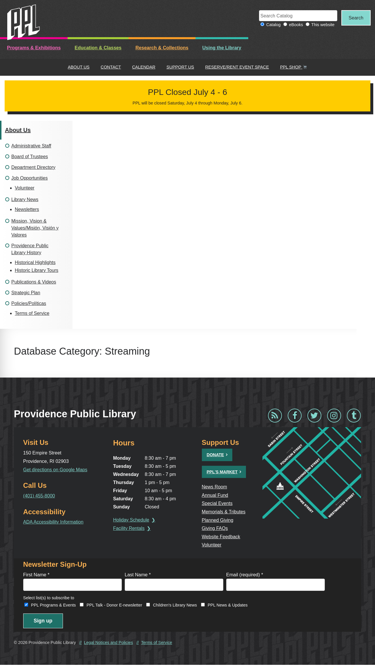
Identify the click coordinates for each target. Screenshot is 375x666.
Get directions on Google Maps (55, 469)
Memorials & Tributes (224, 512)
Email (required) (244, 574)
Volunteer (25, 188)
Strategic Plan (25, 292)
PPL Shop (293, 67)
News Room (215, 487)
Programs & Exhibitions (34, 47)
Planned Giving (218, 520)
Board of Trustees (29, 156)
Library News (24, 199)
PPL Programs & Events (53, 605)
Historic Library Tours (36, 270)
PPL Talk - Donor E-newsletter (114, 605)
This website (321, 25)
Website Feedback (221, 536)
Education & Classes (98, 47)
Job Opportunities (29, 178)
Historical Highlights (35, 262)
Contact (111, 67)
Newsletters (27, 209)
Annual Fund (215, 495)
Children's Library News (175, 605)
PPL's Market (222, 472)
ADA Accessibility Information (54, 522)
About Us (79, 67)
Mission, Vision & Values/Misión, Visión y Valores (35, 228)
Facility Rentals (129, 528)
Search (355, 17)
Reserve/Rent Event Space (237, 67)
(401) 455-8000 (39, 496)
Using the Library (221, 47)
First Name (36, 574)
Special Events (217, 503)
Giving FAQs (215, 528)
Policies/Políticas (28, 303)
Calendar (143, 67)
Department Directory (33, 167)
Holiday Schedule (132, 520)
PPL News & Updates (228, 605)
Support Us (180, 67)
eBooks (294, 25)
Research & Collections (162, 47)
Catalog (272, 25)
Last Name (138, 574)
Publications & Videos (33, 282)
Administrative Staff (31, 146)
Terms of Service (32, 313)
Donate (215, 455)
